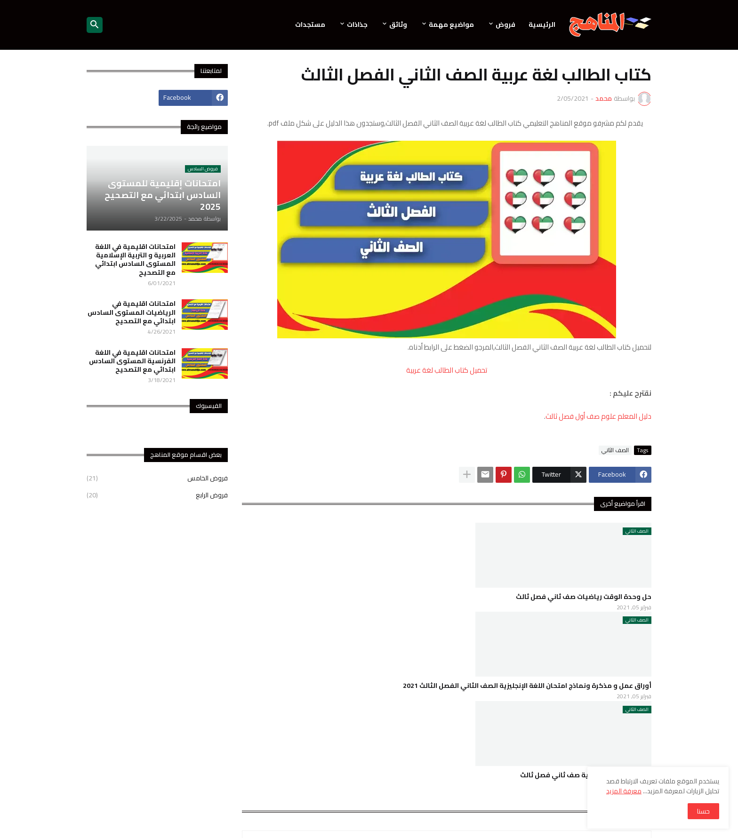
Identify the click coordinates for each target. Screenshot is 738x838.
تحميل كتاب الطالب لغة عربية (446, 370)
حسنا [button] (703, 811)
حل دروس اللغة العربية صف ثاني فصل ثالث (585, 775)
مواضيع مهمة (451, 24)
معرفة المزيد (624, 791)
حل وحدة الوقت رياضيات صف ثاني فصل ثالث (583, 596)
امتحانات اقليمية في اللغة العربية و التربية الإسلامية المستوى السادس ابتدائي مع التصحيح (135, 259)
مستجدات (310, 24)
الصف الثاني (615, 450)
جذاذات (357, 24)
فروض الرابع (157, 494)
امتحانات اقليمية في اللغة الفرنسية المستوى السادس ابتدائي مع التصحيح (132, 361)
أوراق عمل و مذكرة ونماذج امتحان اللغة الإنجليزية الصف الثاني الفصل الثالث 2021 (527, 685)
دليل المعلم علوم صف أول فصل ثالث (598, 416)
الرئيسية (542, 24)
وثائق (398, 24)
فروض (505, 24)
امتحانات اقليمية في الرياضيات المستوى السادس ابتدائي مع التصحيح (132, 312)
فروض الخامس (157, 479)
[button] (95, 25)
